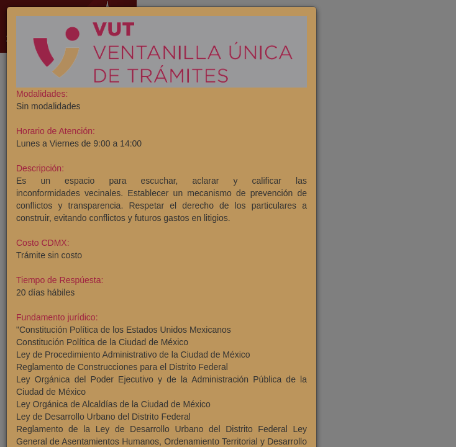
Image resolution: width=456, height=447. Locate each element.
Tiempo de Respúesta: (59, 280)
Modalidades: (42, 94)
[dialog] (228, 223)
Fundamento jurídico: (57, 317)
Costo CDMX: (43, 243)
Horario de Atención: (55, 131)
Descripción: (40, 168)
